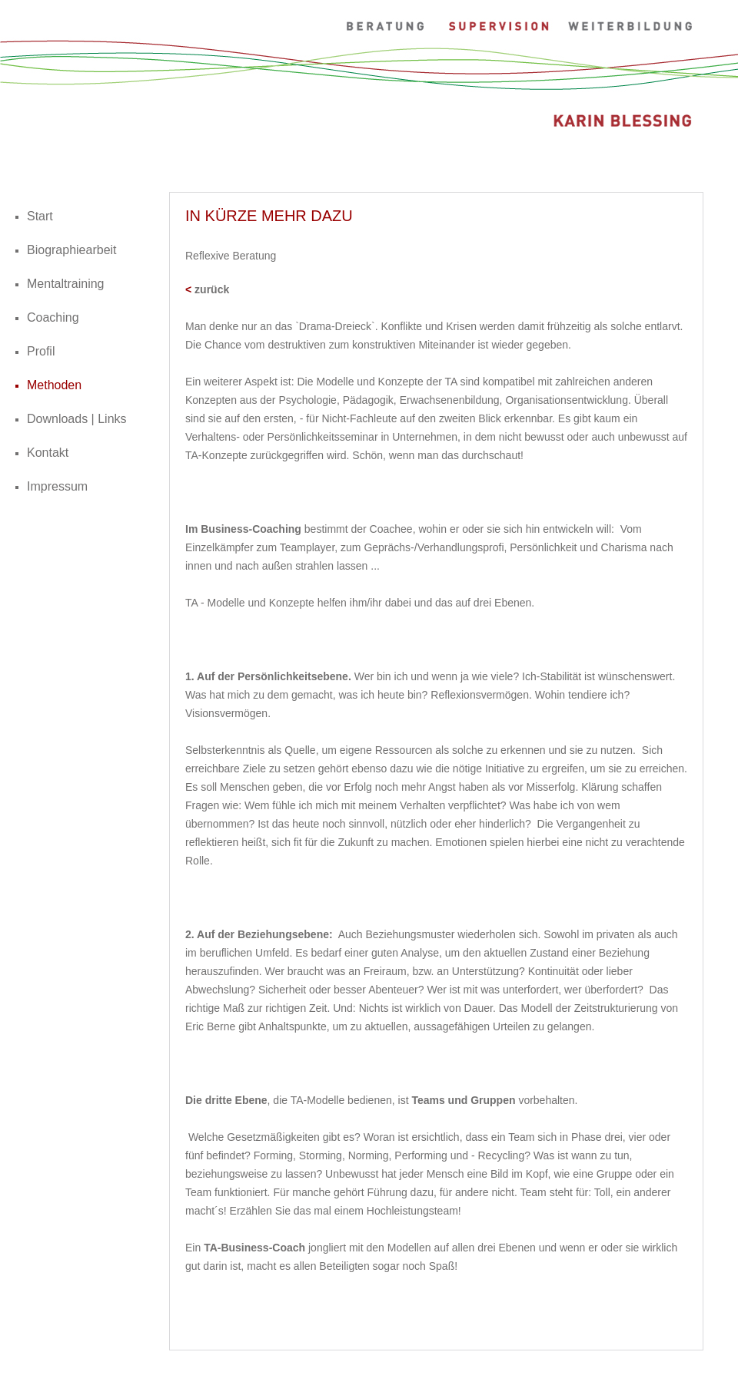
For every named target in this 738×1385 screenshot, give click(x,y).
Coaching (53, 317)
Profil (41, 351)
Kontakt (47, 452)
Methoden (54, 385)
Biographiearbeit (72, 249)
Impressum (57, 486)
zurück (211, 289)
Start (40, 216)
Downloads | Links (77, 418)
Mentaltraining (66, 283)
